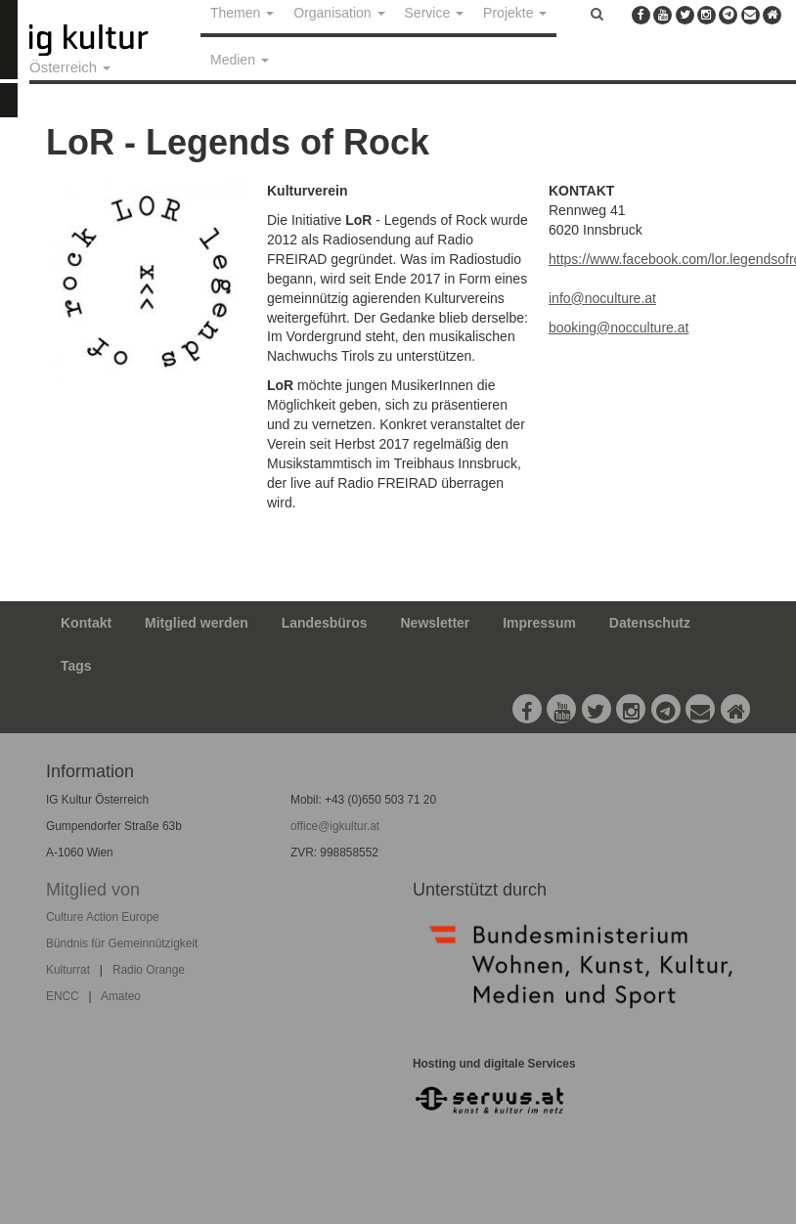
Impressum (539, 623)
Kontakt (86, 623)
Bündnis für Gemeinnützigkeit (122, 943)
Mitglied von (93, 889)
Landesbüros (325, 623)
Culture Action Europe (102, 917)
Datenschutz (649, 623)
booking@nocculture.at (618, 327)
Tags (76, 666)
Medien (239, 59)
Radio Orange (148, 970)
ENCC (62, 996)
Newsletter (435, 623)
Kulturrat (68, 970)
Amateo (121, 996)
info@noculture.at (602, 298)
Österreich (70, 67)
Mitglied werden (196, 623)
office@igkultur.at (334, 826)
